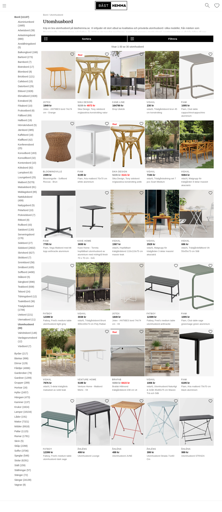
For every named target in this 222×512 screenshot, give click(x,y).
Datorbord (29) (26, 86)
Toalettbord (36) (26, 301)
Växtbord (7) (24, 346)
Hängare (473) (22, 397)
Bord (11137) (21, 17)
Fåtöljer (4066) (22, 368)
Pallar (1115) (21, 431)
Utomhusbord (56, 15)
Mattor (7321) (21, 421)
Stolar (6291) (21, 460)
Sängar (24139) (22, 480)
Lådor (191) (20, 416)
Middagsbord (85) (27, 192)
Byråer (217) (21, 353)
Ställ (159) (19, 465)
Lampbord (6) (25, 172)
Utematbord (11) (27, 319)
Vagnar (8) (20, 484)
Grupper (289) (22, 382)
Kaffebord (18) (25, 134)
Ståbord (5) (24, 277)
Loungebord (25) (27, 177)
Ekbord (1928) (25, 91)
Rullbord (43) (25, 224)
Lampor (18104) (23, 411)
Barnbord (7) (25, 62)
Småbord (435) (26, 267)
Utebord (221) (25, 314)
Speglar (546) (21, 455)
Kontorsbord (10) (27, 162)
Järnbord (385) (26, 130)
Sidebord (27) (25, 243)
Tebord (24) (24, 291)
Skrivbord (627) (26, 252)
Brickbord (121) (26, 76)
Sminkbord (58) (26, 262)
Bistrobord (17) (26, 66)
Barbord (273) (25, 57)
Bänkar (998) (21, 358)
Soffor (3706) (21, 450)
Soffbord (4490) (26, 272)
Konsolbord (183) (27, 153)
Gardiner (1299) (23, 377)
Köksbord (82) (25, 167)
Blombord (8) (25, 71)
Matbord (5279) (26, 182)
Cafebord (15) (25, 81)
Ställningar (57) (22, 470)
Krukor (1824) (21, 407)
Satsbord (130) (26, 229)
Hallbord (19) (25, 120)
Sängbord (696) (26, 281)
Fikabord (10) (25, 105)
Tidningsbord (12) (27, 296)
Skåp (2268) (21, 445)
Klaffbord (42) (25, 139)
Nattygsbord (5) (26, 205)
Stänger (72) (21, 475)
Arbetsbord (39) (26, 30)
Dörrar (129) (21, 363)
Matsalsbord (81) (27, 187)
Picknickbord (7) (26, 215)
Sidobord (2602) (26, 247)
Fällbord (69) (25, 115)
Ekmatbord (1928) (27, 96)
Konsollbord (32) (27, 158)
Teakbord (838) (26, 286)
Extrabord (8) (25, 100)
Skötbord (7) (24, 257)
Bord (45, 15)
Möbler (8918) (21, 426)
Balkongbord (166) (28, 52)
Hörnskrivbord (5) (27, 125)
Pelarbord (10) (25, 210)
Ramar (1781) (21, 436)
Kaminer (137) (22, 402)
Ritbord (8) (23, 220)
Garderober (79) (23, 373)
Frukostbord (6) (26, 110)
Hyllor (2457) (21, 392)
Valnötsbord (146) (27, 332)
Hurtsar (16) (20, 387)
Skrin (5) (19, 441)
